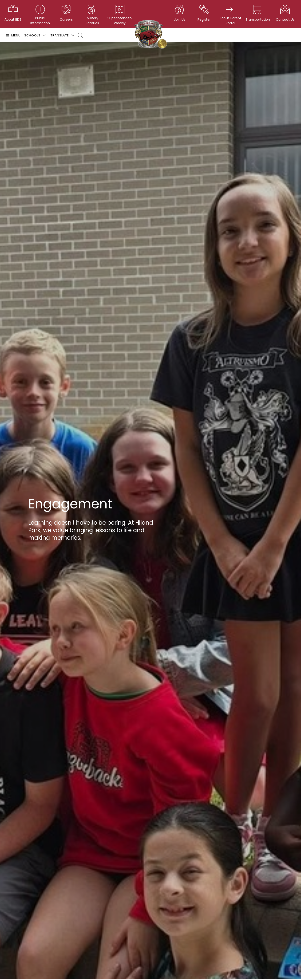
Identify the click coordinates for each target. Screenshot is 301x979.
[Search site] (80, 35)
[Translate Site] (62, 35)
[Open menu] (13, 35)
